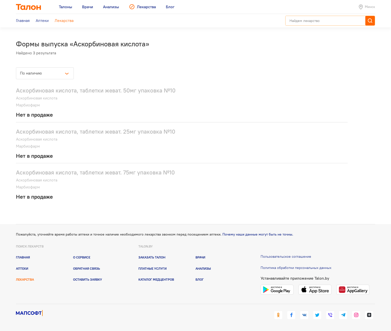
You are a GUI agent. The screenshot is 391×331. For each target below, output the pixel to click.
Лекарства (25, 279)
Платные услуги (152, 268)
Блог (200, 279)
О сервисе (81, 257)
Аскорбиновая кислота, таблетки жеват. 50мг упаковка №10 (96, 90)
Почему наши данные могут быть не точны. (257, 234)
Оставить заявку (87, 279)
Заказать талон (151, 257)
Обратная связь (86, 268)
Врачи (200, 257)
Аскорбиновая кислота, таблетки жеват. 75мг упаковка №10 (95, 172)
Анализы (203, 268)
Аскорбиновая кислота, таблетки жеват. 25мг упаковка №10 (95, 131)
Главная (23, 257)
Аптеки (22, 268)
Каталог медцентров (156, 279)
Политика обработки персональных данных (296, 267)
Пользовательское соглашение (286, 256)
